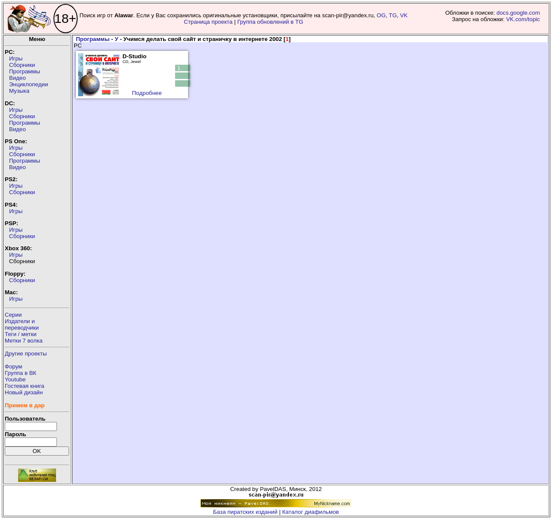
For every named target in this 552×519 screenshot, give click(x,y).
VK (404, 15)
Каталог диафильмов (310, 512)
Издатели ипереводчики (22, 324)
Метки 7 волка (24, 340)
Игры (15, 58)
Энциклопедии (28, 84)
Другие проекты (26, 353)
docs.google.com (518, 12)
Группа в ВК (20, 373)
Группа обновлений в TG (270, 22)
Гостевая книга (24, 386)
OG (381, 15)
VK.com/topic (523, 19)
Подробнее (147, 93)
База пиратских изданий (245, 512)
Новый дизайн (24, 392)
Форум (13, 366)
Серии (13, 314)
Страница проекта (208, 22)
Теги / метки (21, 334)
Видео (17, 78)
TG (393, 15)
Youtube (15, 379)
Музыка (19, 91)
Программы (24, 71)
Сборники (22, 65)
